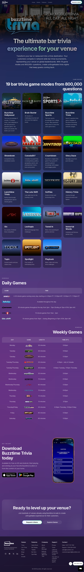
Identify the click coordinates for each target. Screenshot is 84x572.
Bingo (22, 552)
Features (44, 2)
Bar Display (35, 547)
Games (38, 2)
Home (33, 2)
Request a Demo (32, 523)
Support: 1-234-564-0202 (69, 547)
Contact (50, 2)
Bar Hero (34, 552)
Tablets (34, 549)
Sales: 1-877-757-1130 (68, 545)
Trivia (22, 545)
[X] (13, 553)
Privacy (54, 545)
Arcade (23, 556)
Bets (22, 554)
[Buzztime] (5, 2)
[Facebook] (9, 553)
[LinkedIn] (17, 553)
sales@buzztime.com (68, 549)
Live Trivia (24, 547)
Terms (53, 547)
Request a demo (76, 2)
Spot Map (34, 554)
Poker (23, 549)
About (43, 545)
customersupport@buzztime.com (71, 552)
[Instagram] (5, 553)
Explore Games (52, 523)
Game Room (35, 545)
